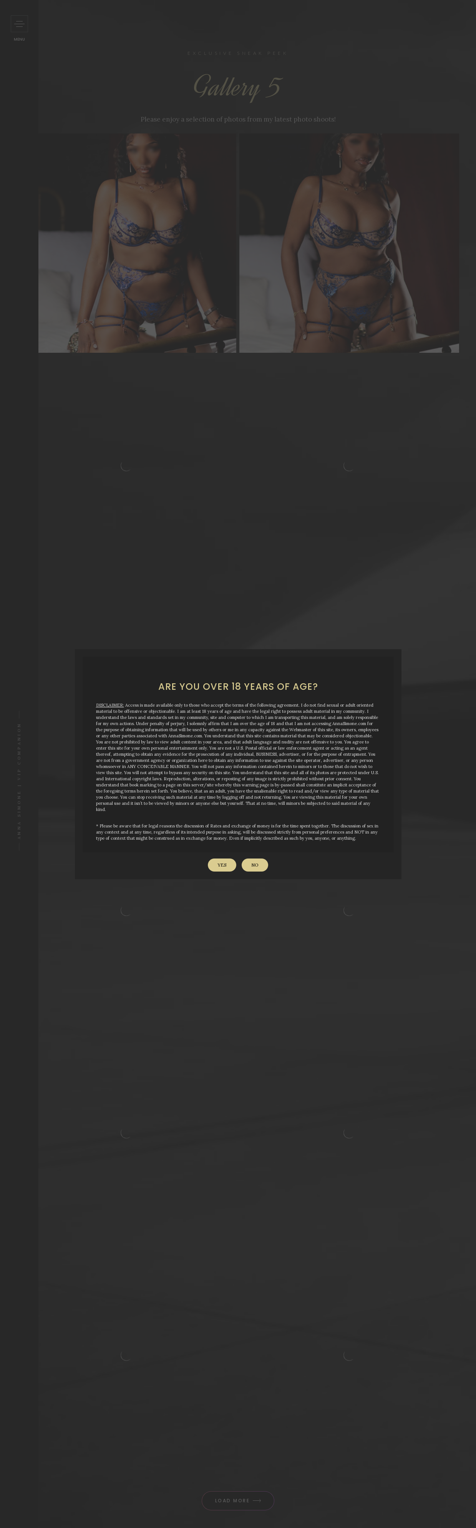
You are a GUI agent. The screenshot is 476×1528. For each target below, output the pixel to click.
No (255, 865)
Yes (222, 865)
